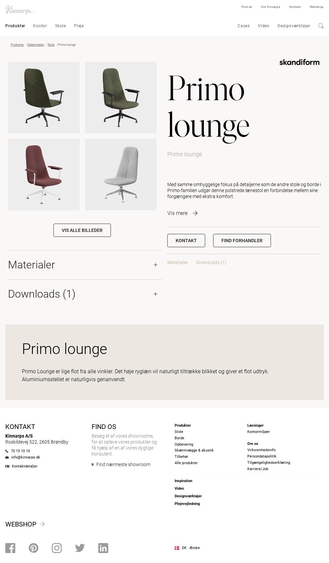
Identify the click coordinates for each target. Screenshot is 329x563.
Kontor (40, 26)
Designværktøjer (294, 26)
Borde (179, 438)
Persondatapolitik (262, 456)
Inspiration (183, 481)
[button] (242, 240)
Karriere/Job (257, 469)
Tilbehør (181, 457)
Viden (264, 26)
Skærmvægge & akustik (194, 450)
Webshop (317, 7)
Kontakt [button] (186, 240)
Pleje (79, 26)
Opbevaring (184, 444)
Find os (246, 7)
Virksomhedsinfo (261, 450)
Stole (51, 44)
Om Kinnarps (271, 7)
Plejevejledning (187, 504)
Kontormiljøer (258, 432)
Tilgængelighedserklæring (268, 462)
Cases (244, 26)
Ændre (194, 548)
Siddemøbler (36, 44)
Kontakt (295, 7)
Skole (60, 26)
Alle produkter (186, 463)
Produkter (15, 26)
